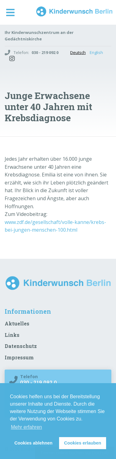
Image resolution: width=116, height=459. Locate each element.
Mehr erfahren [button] (26, 427)
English (96, 52)
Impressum (19, 357)
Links (12, 335)
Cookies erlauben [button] (82, 442)
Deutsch (78, 52)
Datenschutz (21, 346)
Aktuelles (17, 323)
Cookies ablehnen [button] (33, 442)
